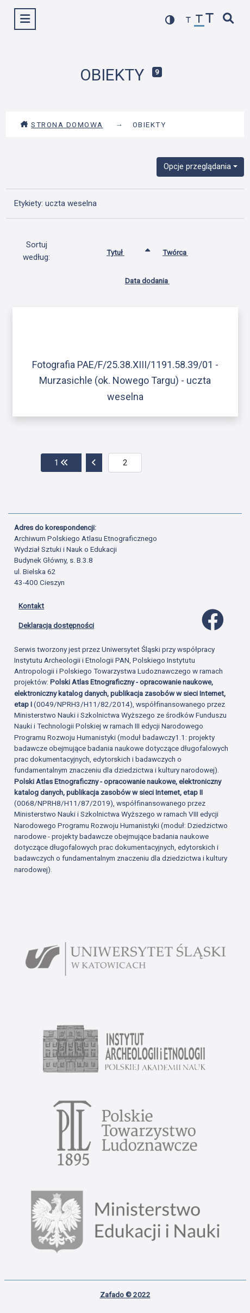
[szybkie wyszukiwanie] (228, 19)
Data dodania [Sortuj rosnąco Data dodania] (155, 278)
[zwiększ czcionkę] (209, 19)
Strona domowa (62, 124)
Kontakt (31, 605)
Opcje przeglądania (197, 166)
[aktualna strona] (125, 462)
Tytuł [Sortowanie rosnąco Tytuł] (124, 250)
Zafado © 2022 (125, 1294)
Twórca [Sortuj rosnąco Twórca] (183, 250)
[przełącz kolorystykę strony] (170, 20)
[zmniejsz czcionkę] (188, 20)
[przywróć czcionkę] (199, 20)
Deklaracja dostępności (56, 625)
